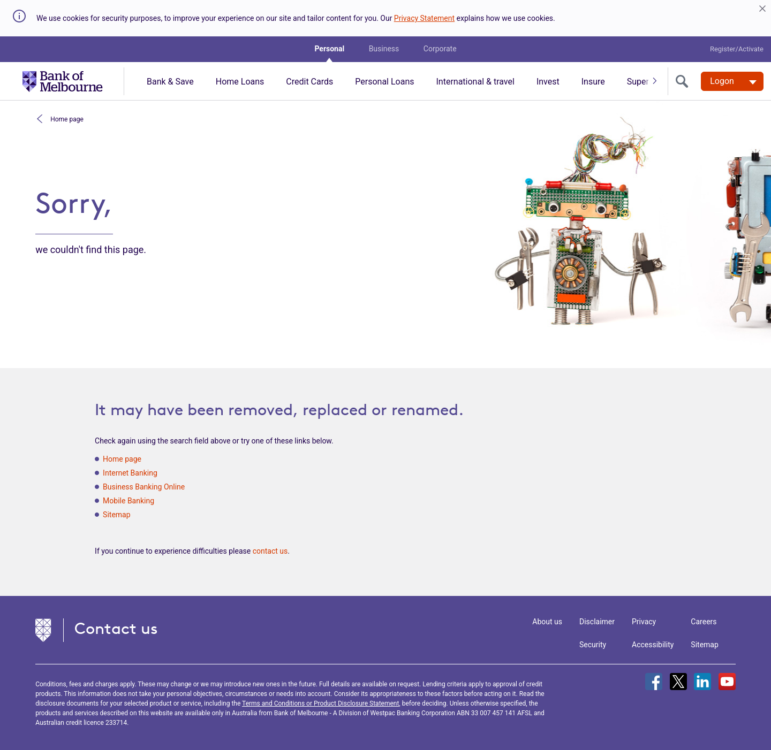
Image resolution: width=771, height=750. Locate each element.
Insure (593, 81)
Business (384, 48)
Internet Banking (130, 473)
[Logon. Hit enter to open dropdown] (732, 81)
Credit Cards (309, 81)
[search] (684, 81)
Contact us (116, 628)
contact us (270, 551)
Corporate (440, 48)
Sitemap (116, 514)
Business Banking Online (144, 487)
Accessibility (653, 644)
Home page (66, 118)
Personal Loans (384, 81)
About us (547, 621)
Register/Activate (737, 49)
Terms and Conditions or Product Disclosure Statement (320, 703)
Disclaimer (597, 621)
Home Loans (240, 81)
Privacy (644, 621)
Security (592, 644)
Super (638, 81)
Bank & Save (170, 81)
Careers (703, 621)
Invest (548, 81)
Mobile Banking (128, 500)
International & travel (475, 81)
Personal (329, 48)
